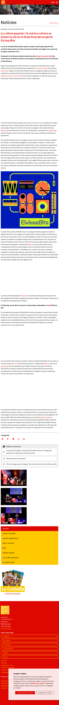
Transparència (6, 672)
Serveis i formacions (8, 668)
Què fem (4, 663)
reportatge (53, 130)
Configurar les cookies (45, 693)
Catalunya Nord (8, 649)
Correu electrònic (6, 629)
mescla (16, 364)
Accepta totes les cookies (25, 693)
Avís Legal (5, 681)
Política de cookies (7, 686)
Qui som (4, 660)
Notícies (6, 528)
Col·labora (5, 670)
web (48, 305)
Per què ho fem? (9, 562)
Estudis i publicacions (10, 538)
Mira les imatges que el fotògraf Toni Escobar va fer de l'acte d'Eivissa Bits (31, 464)
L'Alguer (5, 653)
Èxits (4, 548)
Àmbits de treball (9, 533)
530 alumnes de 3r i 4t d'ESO (11, 76)
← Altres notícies (53, 23)
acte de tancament (41, 68)
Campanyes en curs (8, 665)
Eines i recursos (8, 543)
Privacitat (5, 683)
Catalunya (6, 636)
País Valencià (7, 644)
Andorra (5, 657)
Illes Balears (6, 640)
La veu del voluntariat (11, 557)
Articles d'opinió (8, 553)
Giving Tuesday (45, 417)
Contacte (4, 688)
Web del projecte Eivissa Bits (16, 458)
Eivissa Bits (4, 71)
